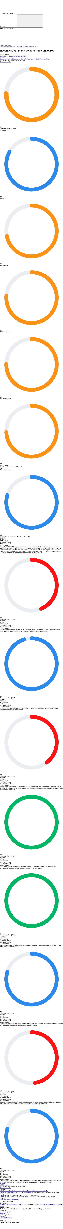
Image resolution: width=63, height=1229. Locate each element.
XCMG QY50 (4, 1195)
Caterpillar (3, 59)
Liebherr (21, 59)
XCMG (40, 59)
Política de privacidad (20, 1204)
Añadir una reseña (5, 62)
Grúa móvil (19, 56)
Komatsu (16, 59)
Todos (24, 56)
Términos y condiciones (7, 1204)
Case (44, 59)
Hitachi (8, 59)
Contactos (16, 1199)
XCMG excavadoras (18, 1191)
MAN (25, 59)
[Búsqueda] (30, 21)
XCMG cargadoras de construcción (37, 1191)
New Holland (31, 59)
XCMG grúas (5, 1191)
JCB (12, 59)
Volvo (36, 59)
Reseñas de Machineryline (47, 1204)
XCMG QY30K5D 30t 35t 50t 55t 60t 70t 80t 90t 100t (15, 1192)
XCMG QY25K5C (5, 1196)
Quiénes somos (4, 1199)
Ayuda (11, 1199)
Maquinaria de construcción (8, 56)
